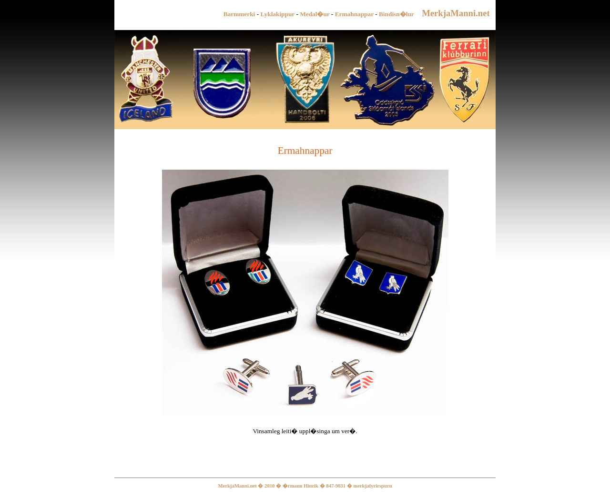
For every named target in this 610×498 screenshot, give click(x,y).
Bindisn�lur (396, 14)
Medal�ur (314, 14)
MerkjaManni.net (458, 13)
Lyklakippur (278, 14)
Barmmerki (239, 14)
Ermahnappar (354, 14)
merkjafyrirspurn (373, 485)
